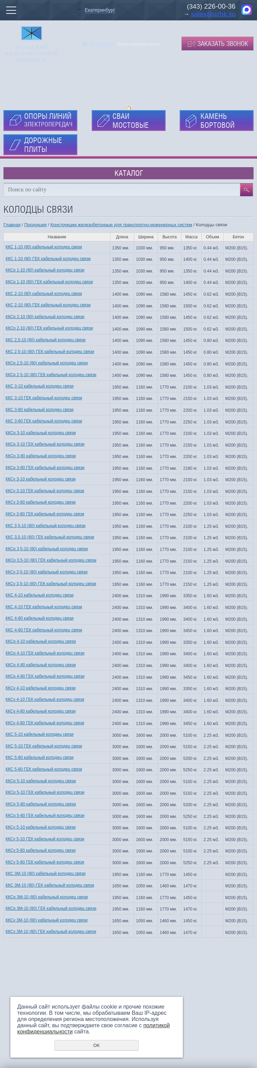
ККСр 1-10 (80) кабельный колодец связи (45, 270)
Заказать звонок (222, 43)
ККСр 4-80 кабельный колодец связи (41, 664)
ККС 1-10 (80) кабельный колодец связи (44, 247)
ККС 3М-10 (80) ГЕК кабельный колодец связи (50, 885)
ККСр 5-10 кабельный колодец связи (41, 781)
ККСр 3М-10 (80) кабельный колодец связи (47, 897)
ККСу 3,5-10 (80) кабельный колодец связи (47, 572)
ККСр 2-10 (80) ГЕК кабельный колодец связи (49, 328)
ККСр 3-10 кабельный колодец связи (41, 432)
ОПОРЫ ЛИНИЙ (48, 120)
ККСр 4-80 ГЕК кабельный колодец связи (45, 676)
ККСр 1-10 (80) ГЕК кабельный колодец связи (49, 281)
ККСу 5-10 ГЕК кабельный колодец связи (45, 839)
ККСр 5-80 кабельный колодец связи (41, 804)
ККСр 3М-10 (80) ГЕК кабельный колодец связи (51, 908)
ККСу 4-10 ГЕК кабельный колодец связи (45, 699)
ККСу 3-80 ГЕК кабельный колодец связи (45, 514)
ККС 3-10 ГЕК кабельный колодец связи (44, 397)
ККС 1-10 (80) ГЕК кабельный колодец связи (48, 258)
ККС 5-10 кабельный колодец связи (39, 734)
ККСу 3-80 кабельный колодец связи (41, 502)
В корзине (102, 44)
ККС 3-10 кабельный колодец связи (39, 386)
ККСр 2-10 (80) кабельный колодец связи (45, 316)
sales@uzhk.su (213, 14)
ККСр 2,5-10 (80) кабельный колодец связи (47, 363)
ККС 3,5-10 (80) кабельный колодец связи (46, 525)
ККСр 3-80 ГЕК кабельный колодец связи (45, 467)
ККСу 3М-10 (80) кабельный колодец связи (47, 920)
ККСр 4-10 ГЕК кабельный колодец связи (45, 653)
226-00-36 (219, 6)
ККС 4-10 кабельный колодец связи (39, 595)
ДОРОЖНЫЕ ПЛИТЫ (43, 145)
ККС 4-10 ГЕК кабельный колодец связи (44, 606)
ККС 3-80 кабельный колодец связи (39, 409)
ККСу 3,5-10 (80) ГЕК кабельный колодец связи (51, 583)
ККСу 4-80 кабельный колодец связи (41, 711)
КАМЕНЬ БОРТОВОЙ (217, 121)
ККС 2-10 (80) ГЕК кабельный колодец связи (48, 305)
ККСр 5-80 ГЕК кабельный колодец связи (45, 815)
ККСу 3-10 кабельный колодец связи (41, 479)
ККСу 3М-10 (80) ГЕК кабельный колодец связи (51, 931)
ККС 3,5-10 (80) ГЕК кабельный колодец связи (50, 537)
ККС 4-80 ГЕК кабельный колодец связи (44, 630)
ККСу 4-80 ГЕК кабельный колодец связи (45, 723)
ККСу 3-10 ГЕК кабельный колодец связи (45, 490)
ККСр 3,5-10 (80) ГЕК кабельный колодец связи (51, 560)
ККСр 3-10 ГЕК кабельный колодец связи (45, 444)
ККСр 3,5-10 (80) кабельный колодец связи (47, 548)
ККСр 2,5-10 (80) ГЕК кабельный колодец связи (51, 374)
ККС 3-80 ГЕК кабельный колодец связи (44, 421)
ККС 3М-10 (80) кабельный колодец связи (46, 873)
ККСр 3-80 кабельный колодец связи (41, 456)
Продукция (35, 224)
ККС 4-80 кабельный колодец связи (39, 618)
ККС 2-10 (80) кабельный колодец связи (44, 293)
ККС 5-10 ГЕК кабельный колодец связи (44, 746)
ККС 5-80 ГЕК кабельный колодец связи (44, 769)
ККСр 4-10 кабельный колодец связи (41, 641)
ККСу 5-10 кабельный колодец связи (41, 827)
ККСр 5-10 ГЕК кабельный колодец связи (45, 792)
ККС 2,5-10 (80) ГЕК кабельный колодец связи (50, 351)
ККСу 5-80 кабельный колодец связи (41, 850)
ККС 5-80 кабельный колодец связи (39, 757)
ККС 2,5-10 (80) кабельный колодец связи (46, 339)
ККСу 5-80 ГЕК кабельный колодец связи (45, 862)
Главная (11, 224)
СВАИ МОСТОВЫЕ (130, 121)
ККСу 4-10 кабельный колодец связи (41, 688)
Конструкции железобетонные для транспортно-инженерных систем (121, 224)
